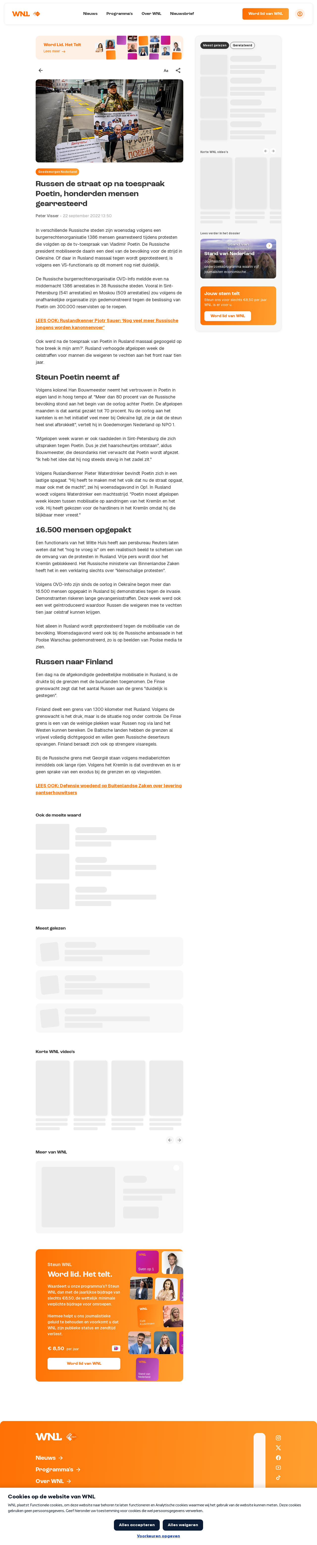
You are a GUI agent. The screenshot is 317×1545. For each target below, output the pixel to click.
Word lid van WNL (265, 14)
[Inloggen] (300, 14)
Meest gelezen (214, 45)
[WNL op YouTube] (278, 1468)
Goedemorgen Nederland (57, 172)
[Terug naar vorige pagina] (41, 70)
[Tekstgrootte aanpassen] (166, 70)
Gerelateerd (242, 45)
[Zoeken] (232, 14)
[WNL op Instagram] (278, 1438)
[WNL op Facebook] (278, 1458)
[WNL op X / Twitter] (278, 1448)
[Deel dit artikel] (178, 70)
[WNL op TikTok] (278, 1478)
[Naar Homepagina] (26, 13)
